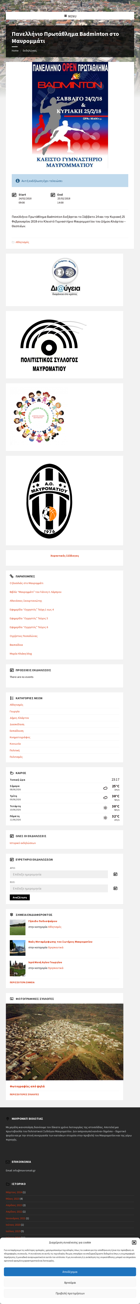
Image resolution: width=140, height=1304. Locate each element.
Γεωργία (15, 711)
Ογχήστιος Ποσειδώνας (24, 636)
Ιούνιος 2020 (13, 1224)
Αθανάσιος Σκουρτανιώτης (26, 600)
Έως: (12, 882)
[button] (134, 1242)
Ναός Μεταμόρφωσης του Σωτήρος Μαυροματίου (60, 941)
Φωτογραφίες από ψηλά (27, 1086)
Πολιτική (15, 750)
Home (15, 50)
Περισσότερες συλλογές (24, 1094)
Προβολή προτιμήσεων (70, 1293)
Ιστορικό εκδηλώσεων (23, 843)
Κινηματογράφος (20, 737)
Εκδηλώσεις (30, 50)
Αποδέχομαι (70, 1272)
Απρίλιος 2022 (14, 1211)
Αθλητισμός (22, 242)
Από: (13, 867)
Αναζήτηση (20, 897)
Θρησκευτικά (55, 947)
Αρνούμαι (70, 1282)
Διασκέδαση (17, 724)
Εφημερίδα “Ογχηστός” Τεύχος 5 (29, 618)
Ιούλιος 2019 (13, 1231)
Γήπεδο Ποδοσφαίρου (42, 921)
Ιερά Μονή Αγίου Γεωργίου (45, 962)
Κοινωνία (15, 743)
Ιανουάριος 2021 (15, 1218)
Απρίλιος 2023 (14, 1205)
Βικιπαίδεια (16, 645)
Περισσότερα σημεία (22, 982)
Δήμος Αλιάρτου (19, 718)
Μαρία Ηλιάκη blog (21, 653)
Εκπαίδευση (16, 730)
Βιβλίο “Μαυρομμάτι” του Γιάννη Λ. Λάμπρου (35, 592)
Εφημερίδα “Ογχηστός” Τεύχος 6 (29, 627)
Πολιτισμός (16, 757)
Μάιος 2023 (12, 1198)
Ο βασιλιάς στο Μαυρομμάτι (26, 583)
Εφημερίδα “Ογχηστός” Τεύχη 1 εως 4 (32, 609)
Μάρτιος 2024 (14, 1192)
